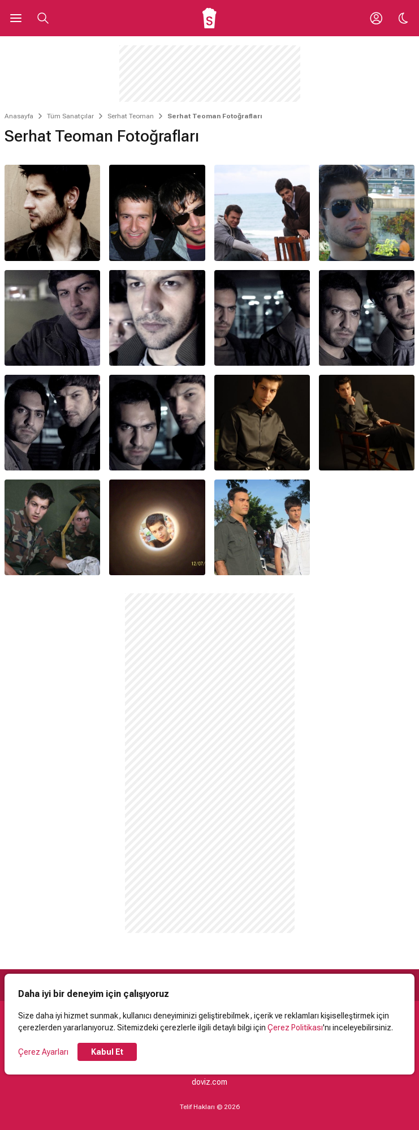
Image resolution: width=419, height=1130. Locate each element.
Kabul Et (107, 1051)
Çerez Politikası (295, 1027)
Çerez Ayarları (43, 1051)
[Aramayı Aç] (43, 18)
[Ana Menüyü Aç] (16, 18)
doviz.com (209, 1081)
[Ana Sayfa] (209, 18)
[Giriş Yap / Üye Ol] (376, 18)
